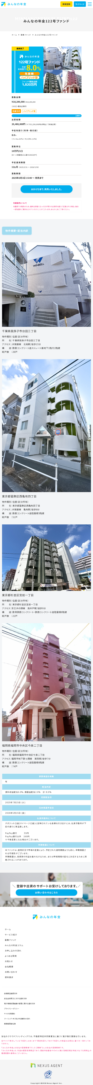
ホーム (14, 35)
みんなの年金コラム (14, 945)
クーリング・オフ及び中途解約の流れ (17, 1018)
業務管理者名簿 (10, 1024)
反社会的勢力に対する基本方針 (15, 998)
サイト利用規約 (9, 1013)
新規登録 (66, 4)
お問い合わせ (11, 972)
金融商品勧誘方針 (10, 993)
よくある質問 (11, 956)
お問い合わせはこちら (46, 892)
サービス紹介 (11, 934)
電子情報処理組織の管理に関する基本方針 (19, 1003)
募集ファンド (26, 35)
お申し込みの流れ (13, 950)
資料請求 (9, 977)
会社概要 (9, 966)
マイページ (79, 4)
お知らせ (9, 961)
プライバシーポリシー (11, 1008)
